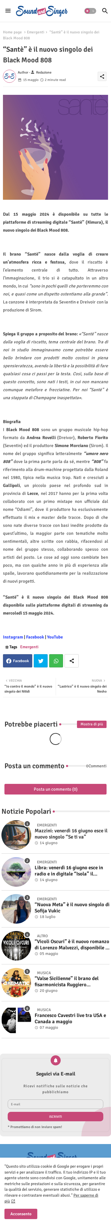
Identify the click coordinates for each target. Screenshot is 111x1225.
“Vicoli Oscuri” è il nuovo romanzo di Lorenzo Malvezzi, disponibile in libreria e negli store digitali (72, 945)
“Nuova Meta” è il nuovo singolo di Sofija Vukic (72, 908)
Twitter (41, 660)
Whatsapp (56, 660)
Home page (12, 32)
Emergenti (35, 32)
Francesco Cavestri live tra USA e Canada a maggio (70, 1018)
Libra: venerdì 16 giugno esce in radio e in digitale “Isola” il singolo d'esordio (69, 871)
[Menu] (8, 11)
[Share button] (72, 660)
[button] (90, 11)
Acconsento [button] (20, 1213)
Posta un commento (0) (56, 789)
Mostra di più (92, 724)
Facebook (21, 661)
